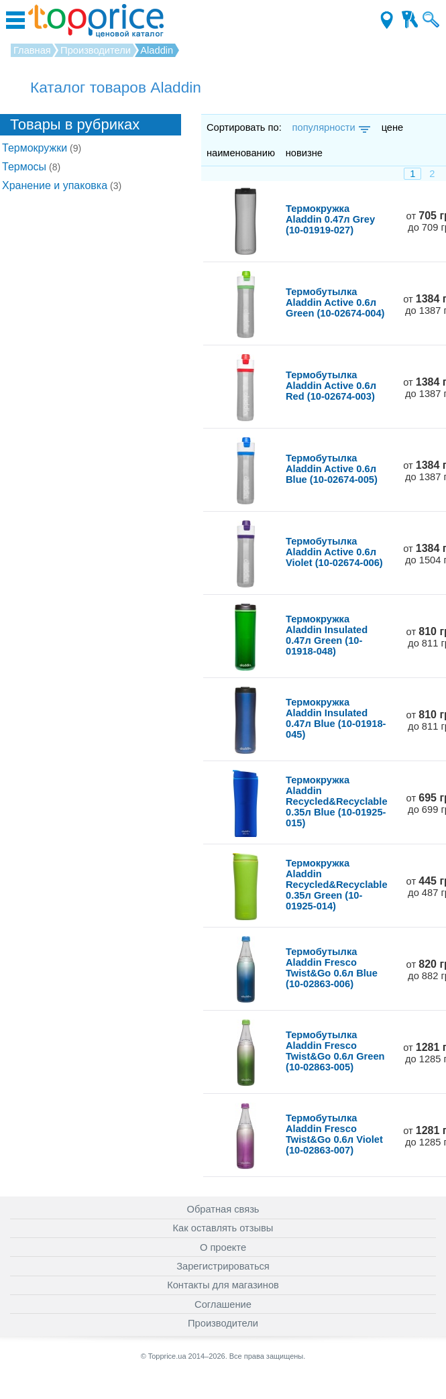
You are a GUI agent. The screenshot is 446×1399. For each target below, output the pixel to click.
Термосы (31, 166)
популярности (330, 127)
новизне (304, 153)
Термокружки (41, 148)
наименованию (241, 153)
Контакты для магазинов (223, 1285)
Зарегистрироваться (223, 1266)
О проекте (223, 1247)
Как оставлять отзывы (223, 1228)
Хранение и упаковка (61, 185)
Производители (223, 1323)
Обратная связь (223, 1209)
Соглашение (223, 1304)
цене (393, 127)
